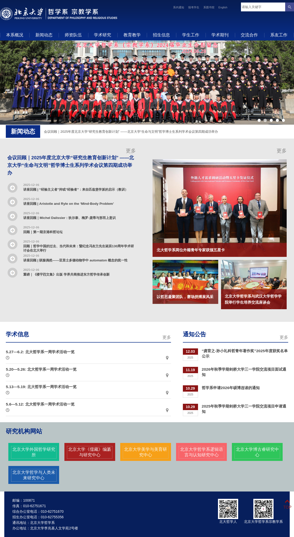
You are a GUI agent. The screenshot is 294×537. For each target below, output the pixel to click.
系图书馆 (208, 7)
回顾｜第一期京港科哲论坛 (43, 232)
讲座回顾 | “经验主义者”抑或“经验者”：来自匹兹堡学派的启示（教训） (75, 189)
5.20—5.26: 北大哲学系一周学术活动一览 (41, 369)
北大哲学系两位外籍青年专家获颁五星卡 (191, 250)
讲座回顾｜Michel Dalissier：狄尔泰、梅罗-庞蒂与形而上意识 (69, 218)
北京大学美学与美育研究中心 (145, 452)
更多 (131, 150)
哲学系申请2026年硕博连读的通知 (231, 388)
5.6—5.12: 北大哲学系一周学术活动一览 (40, 404)
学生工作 (190, 35)
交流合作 (249, 35)
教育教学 (132, 35)
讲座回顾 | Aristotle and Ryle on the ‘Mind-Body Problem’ (68, 204)
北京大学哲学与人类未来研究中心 (33, 475)
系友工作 (278, 35)
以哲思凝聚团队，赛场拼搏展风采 (185, 297)
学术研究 (102, 35)
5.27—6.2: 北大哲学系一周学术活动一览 (40, 352)
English (222, 7)
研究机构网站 (24, 431)
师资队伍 (73, 35)
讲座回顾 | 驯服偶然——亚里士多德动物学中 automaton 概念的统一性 (75, 260)
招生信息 (161, 35)
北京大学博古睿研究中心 (257, 452)
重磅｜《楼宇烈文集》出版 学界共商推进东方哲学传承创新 (66, 274)
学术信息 (17, 334)
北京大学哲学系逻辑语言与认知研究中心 (201, 452)
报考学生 (193, 7)
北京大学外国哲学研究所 (33, 452)
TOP (287, 504)
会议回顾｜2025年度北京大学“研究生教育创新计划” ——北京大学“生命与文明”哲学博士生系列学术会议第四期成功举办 (131, 131)
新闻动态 (44, 35)
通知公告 (194, 334)
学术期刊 (220, 35)
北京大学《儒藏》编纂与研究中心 (89, 452)
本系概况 (14, 35)
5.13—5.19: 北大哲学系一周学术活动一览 (41, 387)
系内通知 (178, 7)
